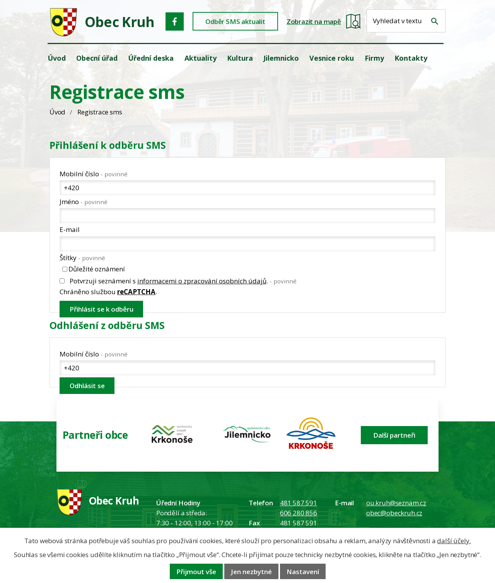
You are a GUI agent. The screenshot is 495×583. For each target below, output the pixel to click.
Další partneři (394, 435)
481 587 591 (298, 502)
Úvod (57, 111)
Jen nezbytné (251, 571)
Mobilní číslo (94, 173)
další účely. (454, 540)
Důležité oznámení (96, 269)
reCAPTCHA (136, 291)
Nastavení (303, 571)
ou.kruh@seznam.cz (396, 502)
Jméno (84, 201)
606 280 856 (298, 512)
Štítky (82, 257)
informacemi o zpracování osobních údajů (201, 280)
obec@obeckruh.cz (394, 512)
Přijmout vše (196, 571)
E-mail (70, 229)
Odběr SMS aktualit (235, 21)
